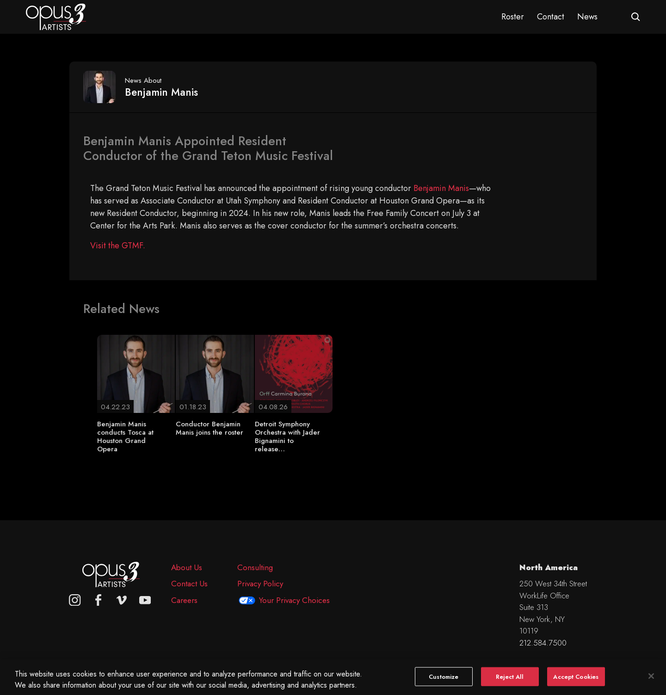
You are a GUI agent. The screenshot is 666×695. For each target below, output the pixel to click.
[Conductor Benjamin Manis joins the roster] (214, 373)
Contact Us (189, 583)
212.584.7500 (543, 642)
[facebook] (98, 600)
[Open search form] (635, 16)
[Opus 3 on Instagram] (75, 600)
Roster (512, 17)
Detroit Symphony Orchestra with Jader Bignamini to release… (287, 436)
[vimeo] (122, 600)
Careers (184, 600)
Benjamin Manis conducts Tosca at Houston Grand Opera (125, 436)
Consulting (255, 567)
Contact (550, 17)
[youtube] (145, 600)
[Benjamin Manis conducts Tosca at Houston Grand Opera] (136, 373)
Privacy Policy (260, 583)
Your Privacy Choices (294, 600)
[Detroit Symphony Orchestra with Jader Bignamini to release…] (294, 373)
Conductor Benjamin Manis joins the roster (209, 428)
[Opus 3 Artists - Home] (56, 16)
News (587, 17)
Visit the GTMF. (117, 246)
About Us (186, 567)
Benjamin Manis (441, 188)
